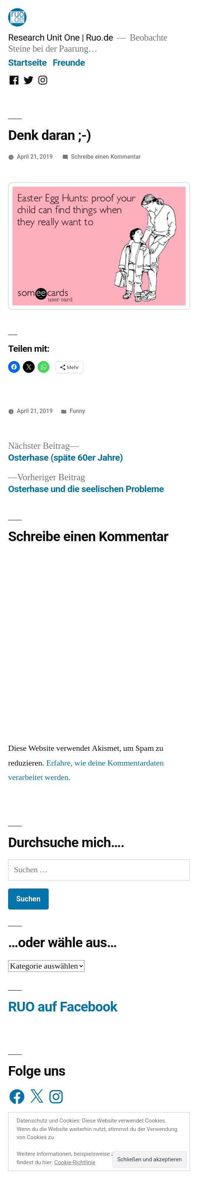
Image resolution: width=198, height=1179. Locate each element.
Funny (77, 411)
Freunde (69, 62)
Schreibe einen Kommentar (106, 156)
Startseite (27, 62)
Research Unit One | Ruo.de (60, 37)
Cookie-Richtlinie (74, 1162)
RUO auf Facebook (62, 1007)
